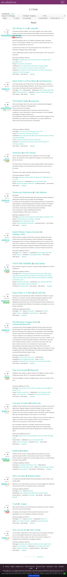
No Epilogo (37, 92)
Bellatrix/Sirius (19, 281)
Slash (27, 286)
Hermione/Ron (28, 63)
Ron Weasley (37, 177)
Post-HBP (6, 160)
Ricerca (7, 566)
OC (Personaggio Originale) (46, 92)
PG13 (7, 160)
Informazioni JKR (33, 70)
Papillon (16, 451)
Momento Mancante (42, 141)
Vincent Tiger (23, 277)
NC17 (7, 512)
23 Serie (12, 13)
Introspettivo (25, 139)
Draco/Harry (26, 281)
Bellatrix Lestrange (22, 273)
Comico (18, 521)
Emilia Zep (36, 403)
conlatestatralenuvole (21, 324)
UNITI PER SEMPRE (21, 263)
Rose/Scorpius (35, 133)
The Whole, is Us (19, 28)
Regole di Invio (20, 566)
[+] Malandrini (49, 277)
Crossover (18, 313)
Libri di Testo (40, 70)
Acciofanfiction (8, 2)
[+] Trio (37, 131)
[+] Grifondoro (43, 277)
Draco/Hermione (30, 311)
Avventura (18, 68)
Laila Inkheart (40, 192)
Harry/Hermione (20, 181)
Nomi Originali (22, 286)
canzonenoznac (45, 81)
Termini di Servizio (30, 566)
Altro (17, 63)
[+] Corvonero (21, 131)
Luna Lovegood (43, 59)
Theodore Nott (15, 277)
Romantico (35, 68)
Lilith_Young (34, 530)
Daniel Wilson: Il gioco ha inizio (26, 232)
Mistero (23, 284)
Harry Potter (27, 59)
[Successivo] (40, 556)
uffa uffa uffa (40, 293)
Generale (18, 223)
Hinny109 (34, 370)
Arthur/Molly (19, 219)
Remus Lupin (40, 435)
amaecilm (35, 101)
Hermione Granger (35, 59)
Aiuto (55, 566)
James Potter (25, 275)
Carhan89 (34, 28)
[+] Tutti (20, 61)
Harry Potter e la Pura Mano (24, 81)
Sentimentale (42, 68)
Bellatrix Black (34, 476)
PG (4, 110)
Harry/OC (24, 219)
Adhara (25, 451)
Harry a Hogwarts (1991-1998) (27, 66)
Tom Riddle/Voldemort (45, 177)
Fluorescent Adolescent (22, 192)
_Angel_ (23, 504)
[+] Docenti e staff (35, 277)
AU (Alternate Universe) (42, 521)
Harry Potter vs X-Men (22, 293)
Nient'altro (16, 153)
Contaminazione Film (24, 70)
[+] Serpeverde (15, 279)
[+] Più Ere (45, 311)
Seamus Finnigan (48, 275)
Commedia (24, 68)
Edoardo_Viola (18, 234)
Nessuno (37, 442)
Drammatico (30, 68)
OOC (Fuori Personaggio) (23, 72)
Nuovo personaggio (38, 217)
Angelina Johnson (22, 435)
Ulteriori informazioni (33, 575)
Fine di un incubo (19, 370)
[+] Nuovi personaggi (30, 131)
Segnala (32, 74)
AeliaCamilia (39, 263)
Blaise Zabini (30, 273)
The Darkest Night (20, 101)
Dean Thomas (37, 273)
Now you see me (19, 530)
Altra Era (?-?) (44, 519)
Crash (14, 504)
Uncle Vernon (30, 153)
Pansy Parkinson (32, 275)
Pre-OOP (3, 35)
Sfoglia (12, 566)
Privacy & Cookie (40, 566)
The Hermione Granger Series (25, 322)
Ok (64, 573)
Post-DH (4, 89)
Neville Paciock (29, 465)
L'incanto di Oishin (20, 403)
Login (30, 568)
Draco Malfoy (21, 59)
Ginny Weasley (21, 388)
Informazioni (49, 566)
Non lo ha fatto (18, 476)
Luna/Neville (37, 219)
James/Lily (28, 133)
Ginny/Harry (21, 63)
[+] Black (28, 277)
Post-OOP (8, 35)
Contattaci (61, 566)
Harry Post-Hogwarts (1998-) (41, 66)
